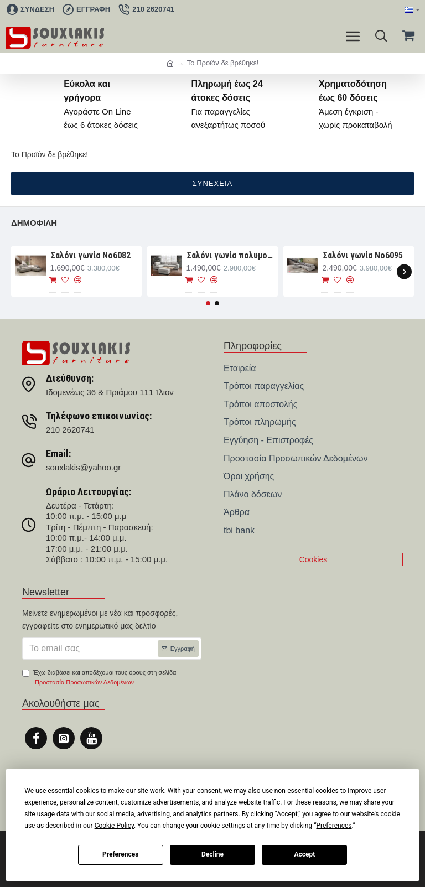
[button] (404, 271)
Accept (304, 854)
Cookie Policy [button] (114, 825)
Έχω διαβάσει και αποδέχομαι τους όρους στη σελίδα (99, 678)
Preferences (120, 854)
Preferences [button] (333, 825)
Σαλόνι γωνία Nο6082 (90, 255)
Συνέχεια (212, 183)
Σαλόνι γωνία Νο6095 (363, 255)
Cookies (313, 559)
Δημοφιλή (34, 222)
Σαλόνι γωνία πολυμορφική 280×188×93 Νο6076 (230, 255)
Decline (212, 854)
